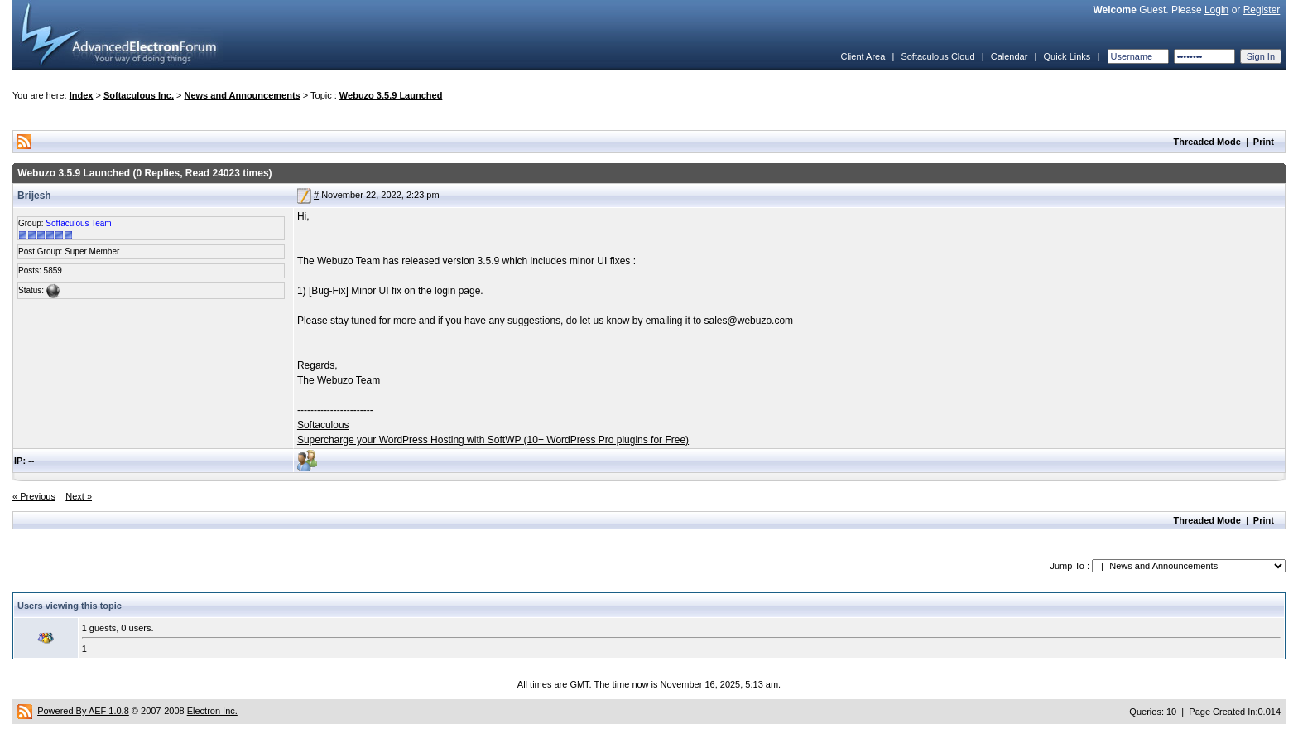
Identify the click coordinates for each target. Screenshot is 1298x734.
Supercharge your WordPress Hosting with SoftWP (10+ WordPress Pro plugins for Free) (493, 440)
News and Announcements (242, 95)
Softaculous (323, 425)
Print (1263, 142)
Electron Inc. (212, 711)
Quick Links (1066, 56)
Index (82, 95)
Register (1262, 10)
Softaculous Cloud (937, 56)
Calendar (1009, 56)
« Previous (33, 496)
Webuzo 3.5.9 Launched (391, 95)
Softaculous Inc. (138, 95)
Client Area (862, 56)
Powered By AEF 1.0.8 (83, 711)
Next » (78, 496)
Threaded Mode (1207, 142)
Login (1216, 10)
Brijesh (34, 195)
